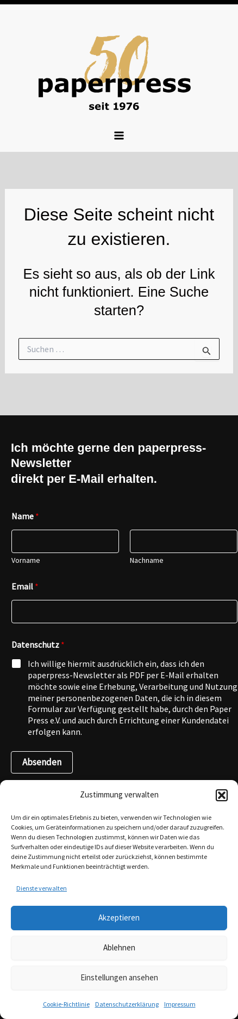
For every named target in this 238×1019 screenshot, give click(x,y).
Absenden (41, 762)
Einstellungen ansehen (119, 977)
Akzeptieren (119, 917)
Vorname (25, 560)
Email (25, 586)
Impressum (180, 1004)
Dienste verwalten (41, 888)
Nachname (147, 560)
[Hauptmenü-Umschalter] (119, 135)
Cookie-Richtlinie (66, 1004)
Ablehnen (119, 947)
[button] (221, 795)
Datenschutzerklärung (127, 1004)
